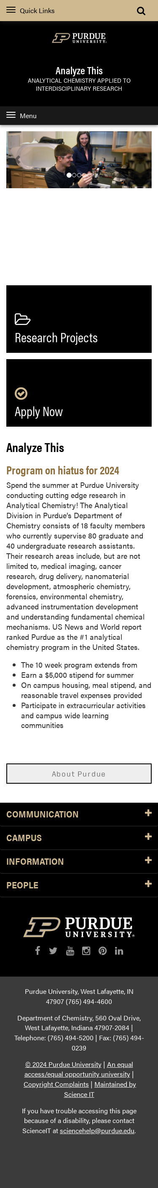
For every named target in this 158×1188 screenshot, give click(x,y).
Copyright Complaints (56, 1084)
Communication (79, 814)
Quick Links (30, 10)
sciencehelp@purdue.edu (97, 1130)
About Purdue (79, 773)
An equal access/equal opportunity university (78, 1069)
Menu (21, 115)
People (79, 885)
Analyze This (79, 70)
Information (79, 861)
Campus (79, 838)
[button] (17, 159)
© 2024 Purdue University (63, 1064)
